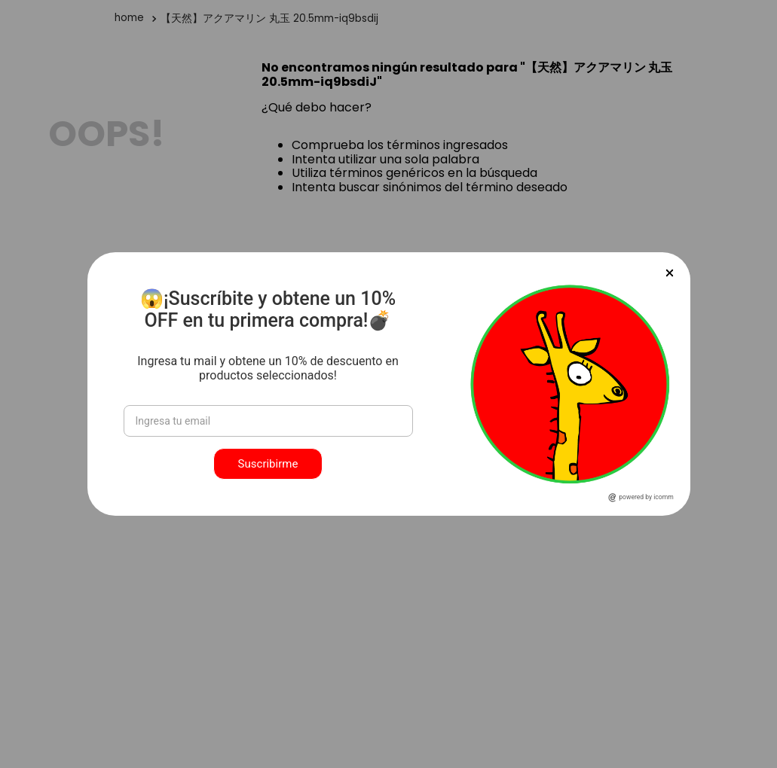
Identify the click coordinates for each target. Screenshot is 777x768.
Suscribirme (268, 464)
